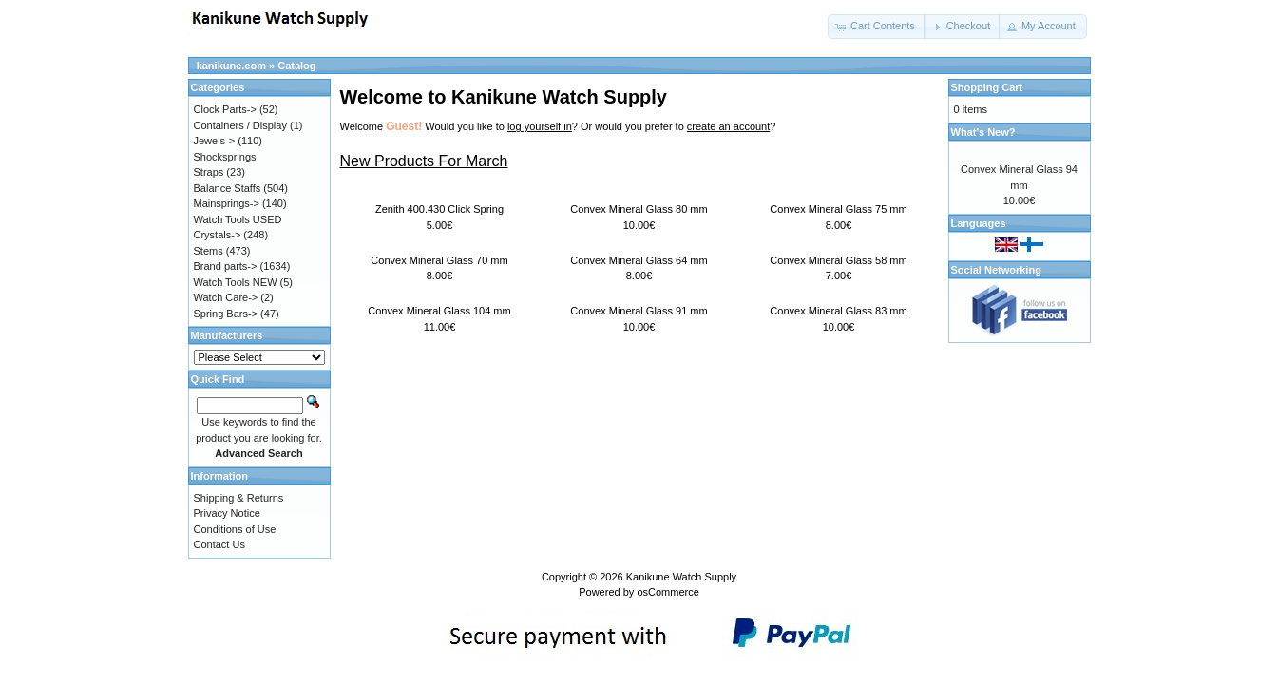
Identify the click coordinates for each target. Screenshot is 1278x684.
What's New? (983, 132)
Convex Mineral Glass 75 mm (838, 209)
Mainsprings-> (226, 203)
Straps (209, 172)
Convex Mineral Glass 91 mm (638, 310)
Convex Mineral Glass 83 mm (838, 310)
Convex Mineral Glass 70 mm (439, 260)
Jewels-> (215, 140)
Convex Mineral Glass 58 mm (838, 260)
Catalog (296, 65)
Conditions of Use (235, 529)
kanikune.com (231, 65)
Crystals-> (217, 234)
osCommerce (667, 592)
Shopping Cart (987, 87)
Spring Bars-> (226, 313)
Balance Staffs (227, 188)
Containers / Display (240, 125)
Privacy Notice (227, 513)
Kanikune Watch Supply (681, 576)
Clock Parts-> (225, 109)
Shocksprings (225, 156)
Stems (208, 250)
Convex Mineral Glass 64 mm (638, 260)
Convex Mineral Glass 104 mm (439, 310)
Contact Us (219, 544)
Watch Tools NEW (235, 282)
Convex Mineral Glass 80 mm (638, 209)
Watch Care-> (226, 297)
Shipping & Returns (239, 498)
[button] (877, 26)
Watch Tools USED (238, 219)
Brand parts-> (226, 266)
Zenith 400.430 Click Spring (439, 209)
